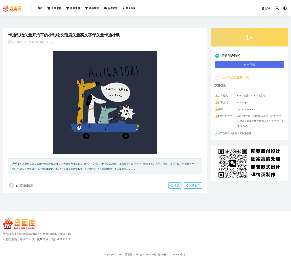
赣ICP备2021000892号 (170, 254)
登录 (266, 8)
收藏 (175, 185)
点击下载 (249, 64)
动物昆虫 (21, 42)
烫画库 (128, 254)
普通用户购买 (227, 56)
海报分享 (193, 185)
